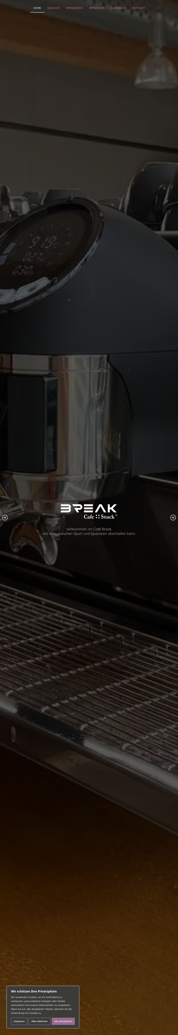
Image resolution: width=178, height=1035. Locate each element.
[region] (43, 1007)
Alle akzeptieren (63, 1021)
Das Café (53, 8)
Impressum (96, 8)
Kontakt (138, 8)
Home (37, 8)
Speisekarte (74, 8)
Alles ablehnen (39, 1021)
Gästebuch (118, 8)
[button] (5, 517)
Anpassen (19, 1021)
